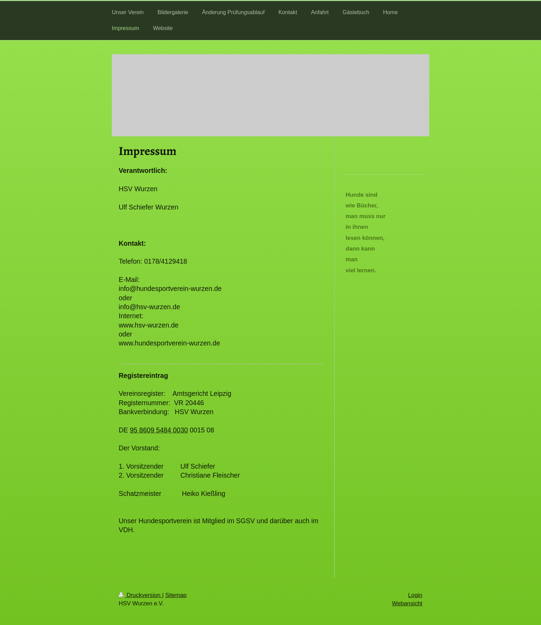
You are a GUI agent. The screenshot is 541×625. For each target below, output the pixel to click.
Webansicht (407, 603)
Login (415, 595)
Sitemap (176, 595)
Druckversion (140, 595)
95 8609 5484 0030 (159, 430)
